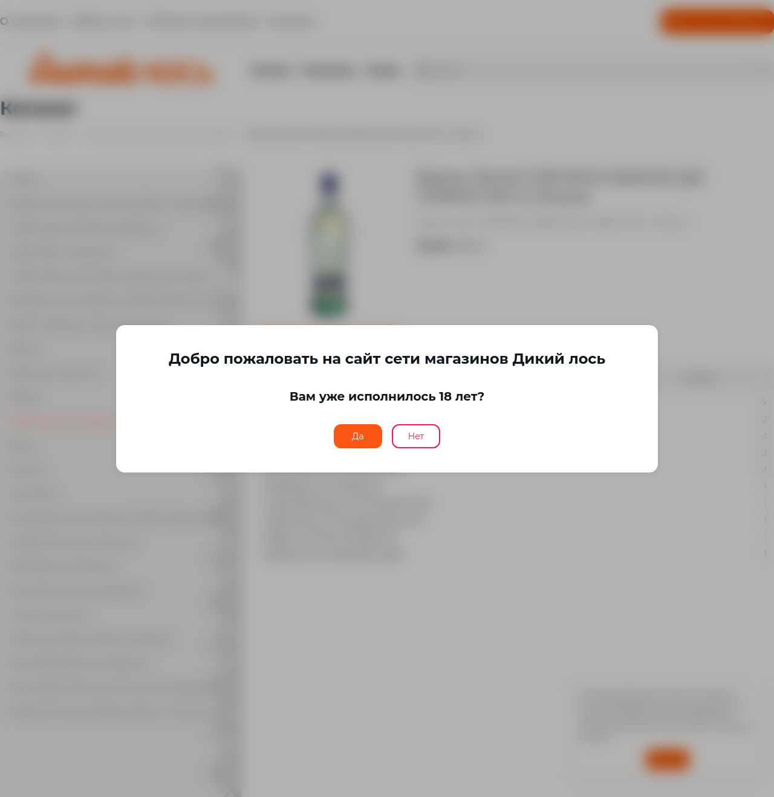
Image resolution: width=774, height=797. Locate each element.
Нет (416, 436)
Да (357, 436)
